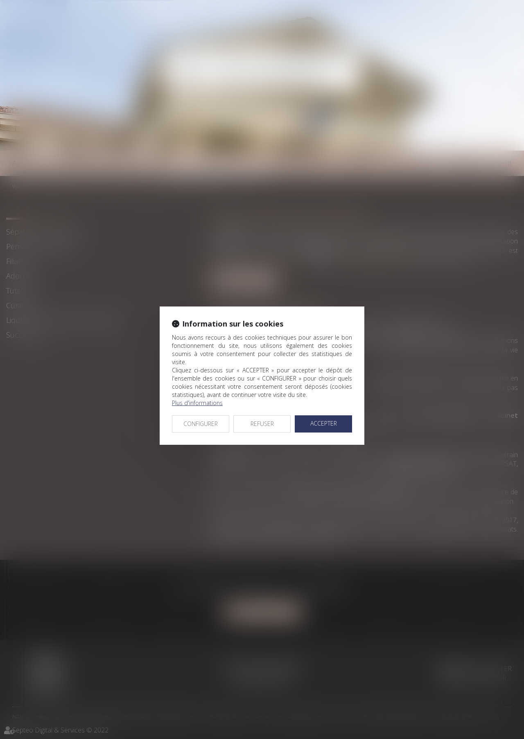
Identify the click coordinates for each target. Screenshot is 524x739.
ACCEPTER (323, 423)
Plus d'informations (197, 403)
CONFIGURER (200, 424)
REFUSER (262, 424)
